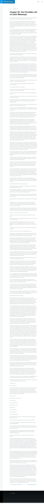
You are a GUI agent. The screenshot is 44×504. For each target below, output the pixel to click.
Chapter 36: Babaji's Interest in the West (32, 484)
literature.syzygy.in (9, 4)
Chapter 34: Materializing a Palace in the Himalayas (16, 484)
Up (24, 484)
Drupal (13, 493)
